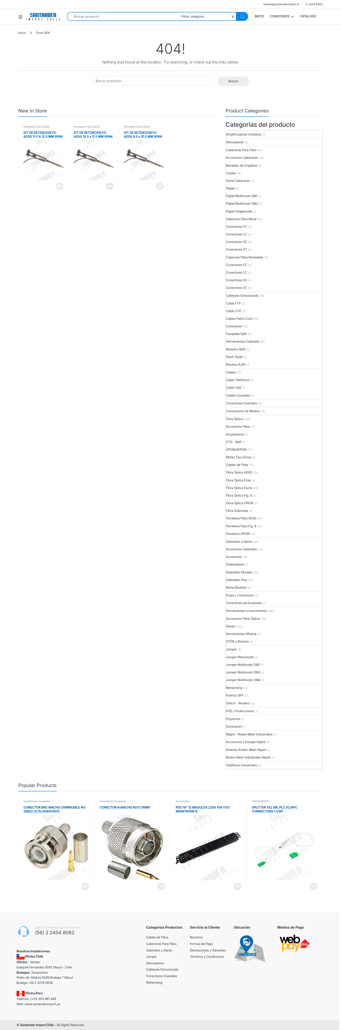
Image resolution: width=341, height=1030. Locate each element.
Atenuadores (235, 142)
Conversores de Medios (242, 411)
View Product (59, 186)
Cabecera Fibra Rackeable (244, 257)
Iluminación (234, 726)
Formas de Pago (201, 944)
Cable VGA (233, 387)
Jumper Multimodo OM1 (243, 665)
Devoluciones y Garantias (208, 950)
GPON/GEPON (236, 449)
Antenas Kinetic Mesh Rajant (246, 750)
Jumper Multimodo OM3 (243, 672)
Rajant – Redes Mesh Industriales (249, 734)
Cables (231, 372)
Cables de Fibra (237, 465)
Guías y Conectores (240, 595)
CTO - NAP (234, 442)
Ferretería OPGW (238, 534)
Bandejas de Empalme (241, 165)
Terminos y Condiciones (207, 956)
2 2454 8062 (314, 4)
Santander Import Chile (37, 1025)
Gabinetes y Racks (239, 541)
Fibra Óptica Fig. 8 (239, 495)
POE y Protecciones (240, 711)
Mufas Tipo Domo (238, 457)
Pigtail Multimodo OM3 (242, 203)
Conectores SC (236, 242)
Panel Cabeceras (238, 181)
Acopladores (235, 434)
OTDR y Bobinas (237, 641)
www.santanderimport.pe (42, 1004)
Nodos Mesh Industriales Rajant (248, 757)
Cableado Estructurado (242, 295)
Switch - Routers (237, 703)
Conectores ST (236, 249)
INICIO (259, 16)
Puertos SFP (234, 695)
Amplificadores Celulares (243, 134)
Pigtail (230, 188)
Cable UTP (233, 311)
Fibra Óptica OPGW (239, 503)
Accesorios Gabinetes (241, 549)
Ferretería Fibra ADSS (36, 126)
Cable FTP (233, 303)
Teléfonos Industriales (241, 765)
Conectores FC (236, 226)
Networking (234, 688)
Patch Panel (234, 357)
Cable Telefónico (238, 380)
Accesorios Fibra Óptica (243, 618)
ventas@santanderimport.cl (281, 4)
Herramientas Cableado (242, 341)
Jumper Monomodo (240, 657)
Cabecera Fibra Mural (241, 219)
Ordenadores (235, 564)
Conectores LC (236, 234)
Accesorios (234, 557)
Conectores (234, 326)
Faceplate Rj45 (236, 334)
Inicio (22, 33)
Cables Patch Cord (239, 318)
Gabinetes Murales (239, 572)
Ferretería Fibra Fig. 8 (241, 526)
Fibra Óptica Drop (238, 480)
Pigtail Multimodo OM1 (241, 196)
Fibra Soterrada (237, 510)
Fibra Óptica (234, 419)
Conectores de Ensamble (243, 603)
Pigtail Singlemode (239, 211)
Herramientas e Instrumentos (246, 611)
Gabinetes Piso (236, 580)
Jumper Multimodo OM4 (243, 680)
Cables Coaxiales (238, 395)
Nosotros (196, 937)
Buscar (233, 81)
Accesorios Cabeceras (242, 157)
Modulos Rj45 (235, 349)
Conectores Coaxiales (241, 403)
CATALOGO (308, 16)
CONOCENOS (279, 16)
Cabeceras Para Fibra (241, 150)
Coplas (231, 173)
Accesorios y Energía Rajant (245, 742)
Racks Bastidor (236, 587)
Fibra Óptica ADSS (239, 472)
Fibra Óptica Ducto (239, 488)
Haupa (230, 626)
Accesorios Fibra (238, 426)
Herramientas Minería (241, 634)
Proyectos (233, 719)
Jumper (231, 649)
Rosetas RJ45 (235, 364)
